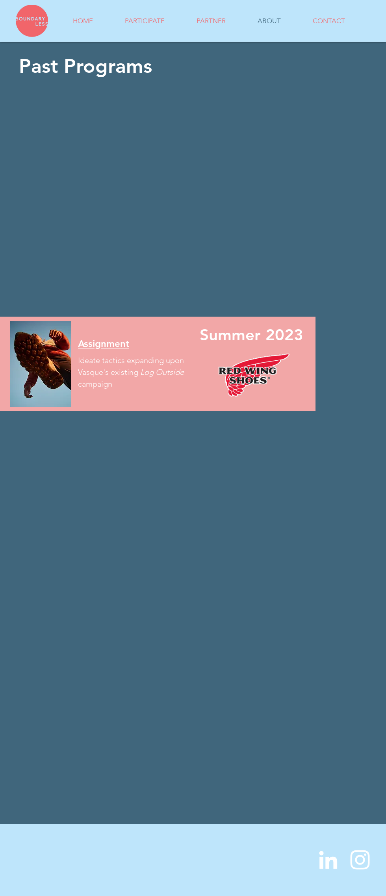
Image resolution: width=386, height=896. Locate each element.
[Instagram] (360, 860)
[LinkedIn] (328, 860)
